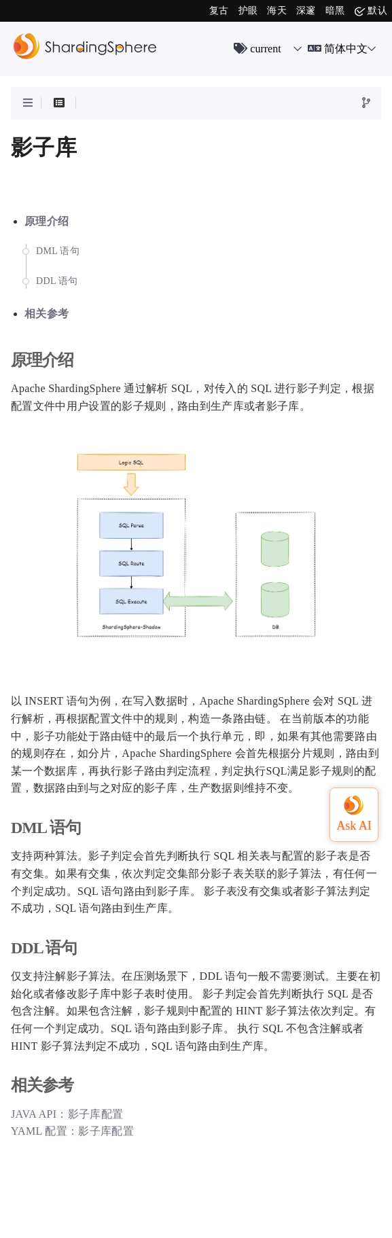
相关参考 (46, 313)
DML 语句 (57, 251)
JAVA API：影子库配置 (67, 1114)
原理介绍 (46, 221)
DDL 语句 (57, 281)
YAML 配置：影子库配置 (72, 1131)
